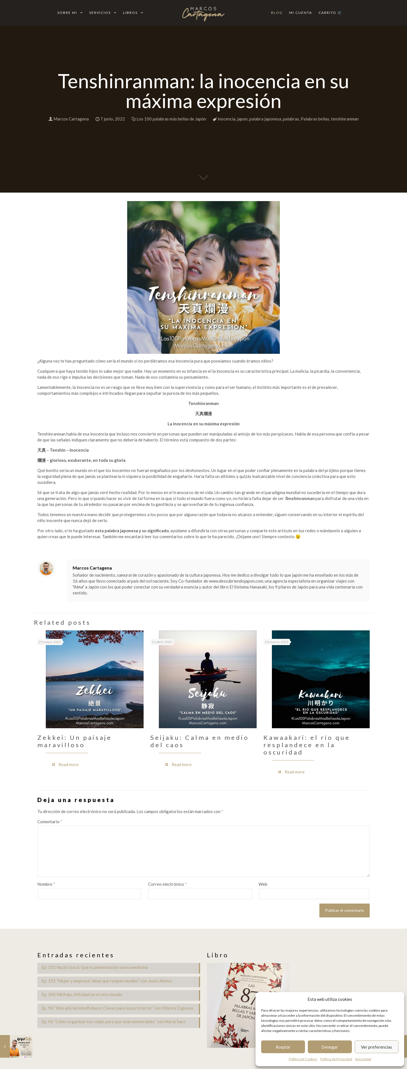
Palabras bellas (315, 118)
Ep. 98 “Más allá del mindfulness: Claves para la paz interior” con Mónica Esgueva (117, 1007)
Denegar (329, 1046)
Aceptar (283, 1046)
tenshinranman (345, 118)
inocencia (226, 118)
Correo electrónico (167, 884)
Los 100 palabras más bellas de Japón (171, 118)
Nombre (46, 884)
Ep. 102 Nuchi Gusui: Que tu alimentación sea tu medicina (95, 967)
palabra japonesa (265, 118)
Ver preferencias (376, 1046)
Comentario (49, 821)
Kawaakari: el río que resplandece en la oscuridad (306, 745)
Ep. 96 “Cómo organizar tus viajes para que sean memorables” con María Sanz (113, 1021)
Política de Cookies (303, 1059)
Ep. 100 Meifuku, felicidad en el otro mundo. (82, 994)
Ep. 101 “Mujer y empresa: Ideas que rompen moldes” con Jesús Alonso (107, 980)
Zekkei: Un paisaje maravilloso (74, 741)
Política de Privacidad (336, 1059)
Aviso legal (363, 1059)
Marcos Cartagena (71, 118)
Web (263, 884)
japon (242, 118)
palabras (291, 118)
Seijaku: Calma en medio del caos (199, 741)
